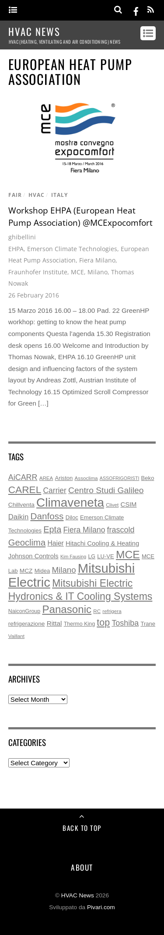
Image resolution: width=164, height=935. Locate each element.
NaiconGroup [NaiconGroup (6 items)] (24, 611)
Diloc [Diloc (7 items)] (72, 517)
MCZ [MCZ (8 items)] (26, 570)
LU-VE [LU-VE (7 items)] (105, 556)
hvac (36, 195)
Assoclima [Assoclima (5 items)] (86, 478)
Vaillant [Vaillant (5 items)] (16, 636)
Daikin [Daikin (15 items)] (18, 517)
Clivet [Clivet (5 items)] (112, 505)
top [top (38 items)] (103, 622)
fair (15, 195)
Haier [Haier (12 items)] (55, 543)
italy (59, 195)
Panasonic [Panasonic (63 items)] (66, 609)
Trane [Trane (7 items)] (147, 623)
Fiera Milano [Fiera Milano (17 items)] (84, 529)
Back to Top (82, 828)
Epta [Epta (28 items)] (52, 529)
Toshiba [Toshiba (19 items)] (125, 623)
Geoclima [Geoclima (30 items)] (26, 542)
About (82, 867)
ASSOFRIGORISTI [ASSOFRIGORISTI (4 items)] (120, 478)
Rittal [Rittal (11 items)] (54, 623)
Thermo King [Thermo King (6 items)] (79, 624)
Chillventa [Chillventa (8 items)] (21, 504)
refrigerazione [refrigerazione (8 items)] (26, 623)
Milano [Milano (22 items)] (64, 569)
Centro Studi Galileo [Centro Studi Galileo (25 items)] (105, 490)
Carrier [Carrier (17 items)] (54, 490)
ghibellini (22, 237)
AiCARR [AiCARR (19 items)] (23, 477)
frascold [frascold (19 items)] (121, 529)
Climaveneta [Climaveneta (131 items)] (70, 502)
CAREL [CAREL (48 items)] (25, 489)
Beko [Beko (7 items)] (147, 478)
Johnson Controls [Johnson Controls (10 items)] (33, 556)
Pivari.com (101, 907)
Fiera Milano (97, 260)
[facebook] (136, 9)
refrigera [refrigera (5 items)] (111, 611)
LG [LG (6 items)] (91, 556)
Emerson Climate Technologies (72, 249)
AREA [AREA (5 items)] (46, 478)
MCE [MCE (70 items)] (128, 554)
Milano (97, 272)
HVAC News (77, 895)
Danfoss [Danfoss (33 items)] (46, 516)
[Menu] (12, 10)
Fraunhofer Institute (37, 272)
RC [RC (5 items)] (97, 611)
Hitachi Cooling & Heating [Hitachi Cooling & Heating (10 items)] (102, 543)
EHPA (16, 249)
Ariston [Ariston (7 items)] (64, 478)
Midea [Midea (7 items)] (42, 570)
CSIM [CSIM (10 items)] (129, 504)
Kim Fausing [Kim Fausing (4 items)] (73, 556)
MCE (77, 272)
